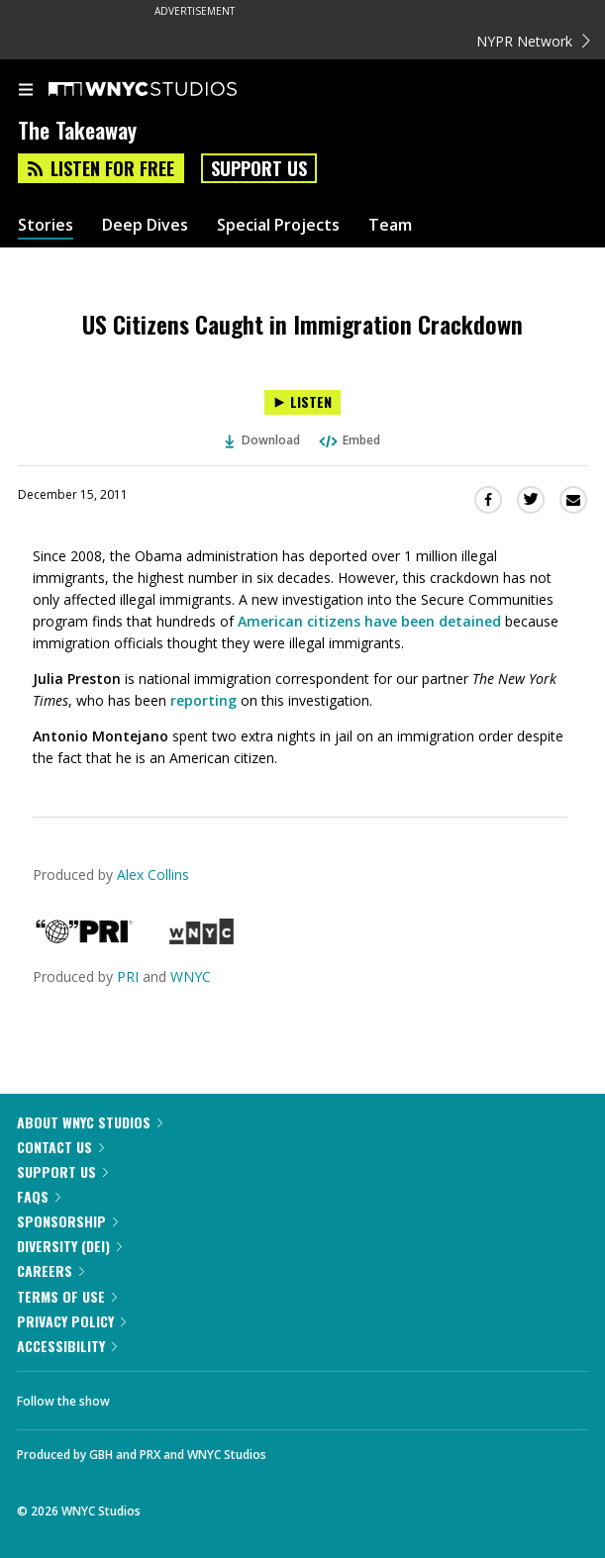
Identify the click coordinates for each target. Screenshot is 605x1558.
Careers (50, 1270)
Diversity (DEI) (69, 1245)
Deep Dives (145, 225)
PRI (128, 976)
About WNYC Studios (89, 1122)
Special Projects (278, 225)
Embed (348, 440)
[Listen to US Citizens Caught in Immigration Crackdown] (302, 402)
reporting (203, 700)
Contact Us (60, 1146)
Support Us (259, 168)
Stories (45, 225)
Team (390, 225)
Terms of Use (67, 1296)
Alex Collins (153, 874)
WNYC (190, 976)
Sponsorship (67, 1221)
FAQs (38, 1196)
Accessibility (67, 1345)
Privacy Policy (71, 1321)
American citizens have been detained (369, 621)
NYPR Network (533, 41)
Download (262, 440)
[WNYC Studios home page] (167, 90)
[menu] (26, 91)
